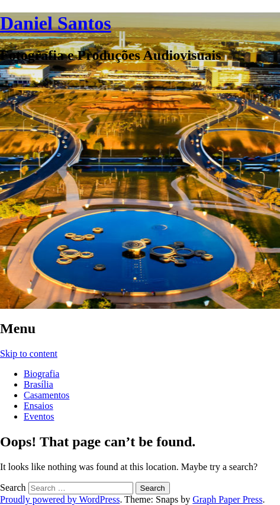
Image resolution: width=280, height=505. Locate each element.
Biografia (41, 374)
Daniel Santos (55, 23)
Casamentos (46, 395)
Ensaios (38, 406)
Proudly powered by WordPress (60, 499)
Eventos (39, 416)
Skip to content (28, 354)
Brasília (38, 384)
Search (13, 487)
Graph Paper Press (227, 499)
